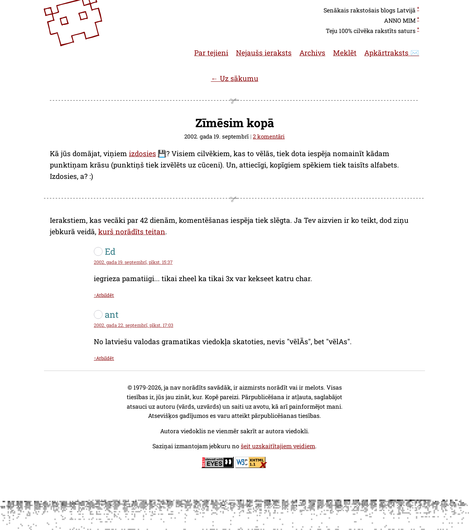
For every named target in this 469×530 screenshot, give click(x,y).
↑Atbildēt (104, 295)
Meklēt (345, 52)
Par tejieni (211, 52)
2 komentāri (269, 136)
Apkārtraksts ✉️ (391, 52)
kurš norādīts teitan (131, 231)
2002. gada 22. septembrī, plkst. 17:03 (133, 325)
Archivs (312, 52)
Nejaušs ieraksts (264, 52)
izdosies (142, 153)
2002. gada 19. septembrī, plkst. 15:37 (133, 262)
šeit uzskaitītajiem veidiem (278, 446)
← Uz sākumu (234, 78)
